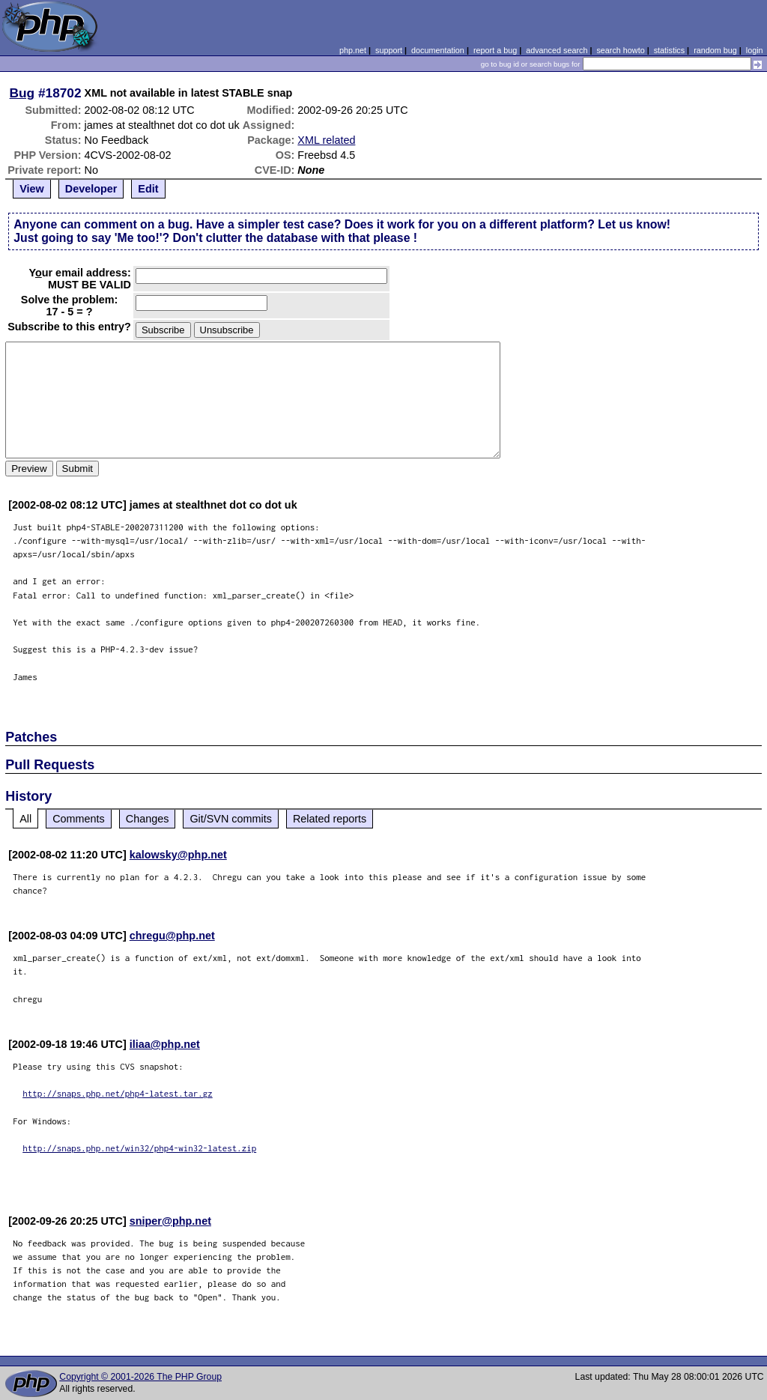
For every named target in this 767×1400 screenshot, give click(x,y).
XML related (326, 140)
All (25, 819)
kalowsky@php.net (178, 855)
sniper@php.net (170, 1221)
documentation (437, 50)
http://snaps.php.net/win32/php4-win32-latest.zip (139, 1148)
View (31, 189)
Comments (78, 819)
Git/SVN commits (231, 819)
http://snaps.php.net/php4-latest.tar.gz (117, 1093)
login (754, 50)
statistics (669, 50)
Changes (147, 819)
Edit (148, 189)
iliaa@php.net (165, 1044)
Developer (91, 189)
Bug (22, 92)
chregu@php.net (172, 936)
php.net (352, 50)
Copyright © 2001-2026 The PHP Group (140, 1377)
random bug (715, 50)
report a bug (495, 50)
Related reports (329, 819)
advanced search (556, 50)
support (388, 50)
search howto (620, 50)
